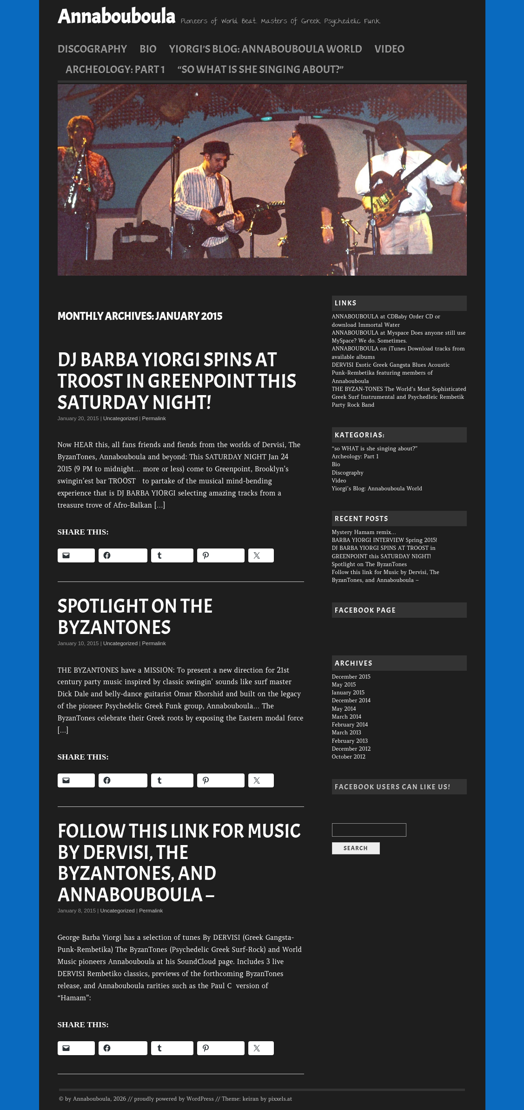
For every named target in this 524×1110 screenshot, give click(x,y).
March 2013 (346, 732)
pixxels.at (280, 1099)
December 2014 (351, 700)
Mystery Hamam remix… (364, 532)
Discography (92, 49)
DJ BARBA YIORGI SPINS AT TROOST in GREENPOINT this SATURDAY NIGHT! (177, 381)
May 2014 (344, 709)
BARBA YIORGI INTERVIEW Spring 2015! (385, 540)
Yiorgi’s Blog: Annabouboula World (265, 49)
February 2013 (350, 741)
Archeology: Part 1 (115, 69)
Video (390, 49)
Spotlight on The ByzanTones (135, 617)
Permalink (154, 418)
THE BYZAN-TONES (357, 389)
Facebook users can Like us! (393, 787)
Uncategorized (120, 418)
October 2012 (349, 756)
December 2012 (351, 749)
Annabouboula (116, 16)
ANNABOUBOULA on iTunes (369, 348)
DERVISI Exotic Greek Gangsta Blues (379, 365)
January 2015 (348, 692)
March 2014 (347, 717)
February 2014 (350, 724)
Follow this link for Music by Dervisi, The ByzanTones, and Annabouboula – (179, 863)
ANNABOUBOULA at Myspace (370, 333)
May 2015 (344, 684)
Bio (148, 49)
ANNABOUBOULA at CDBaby (369, 316)
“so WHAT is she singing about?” (261, 69)
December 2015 (351, 677)
